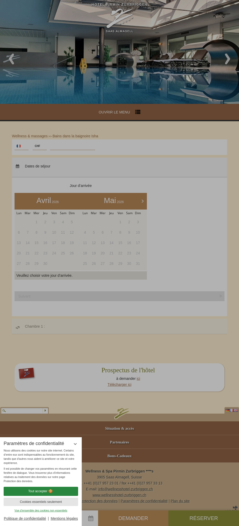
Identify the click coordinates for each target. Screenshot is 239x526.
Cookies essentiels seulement (41, 502)
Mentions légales (64, 518)
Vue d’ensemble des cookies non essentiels (41, 510)
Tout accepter (41, 491)
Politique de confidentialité (25, 518)
